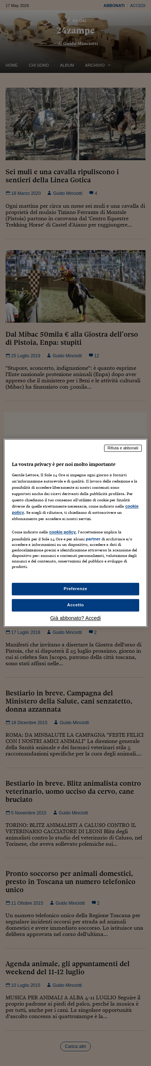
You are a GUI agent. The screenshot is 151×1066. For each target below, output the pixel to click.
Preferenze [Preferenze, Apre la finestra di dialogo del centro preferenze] (75, 589)
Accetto (75, 605)
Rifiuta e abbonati (122, 448)
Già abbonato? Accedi (75, 618)
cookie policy (62, 532)
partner (93, 539)
